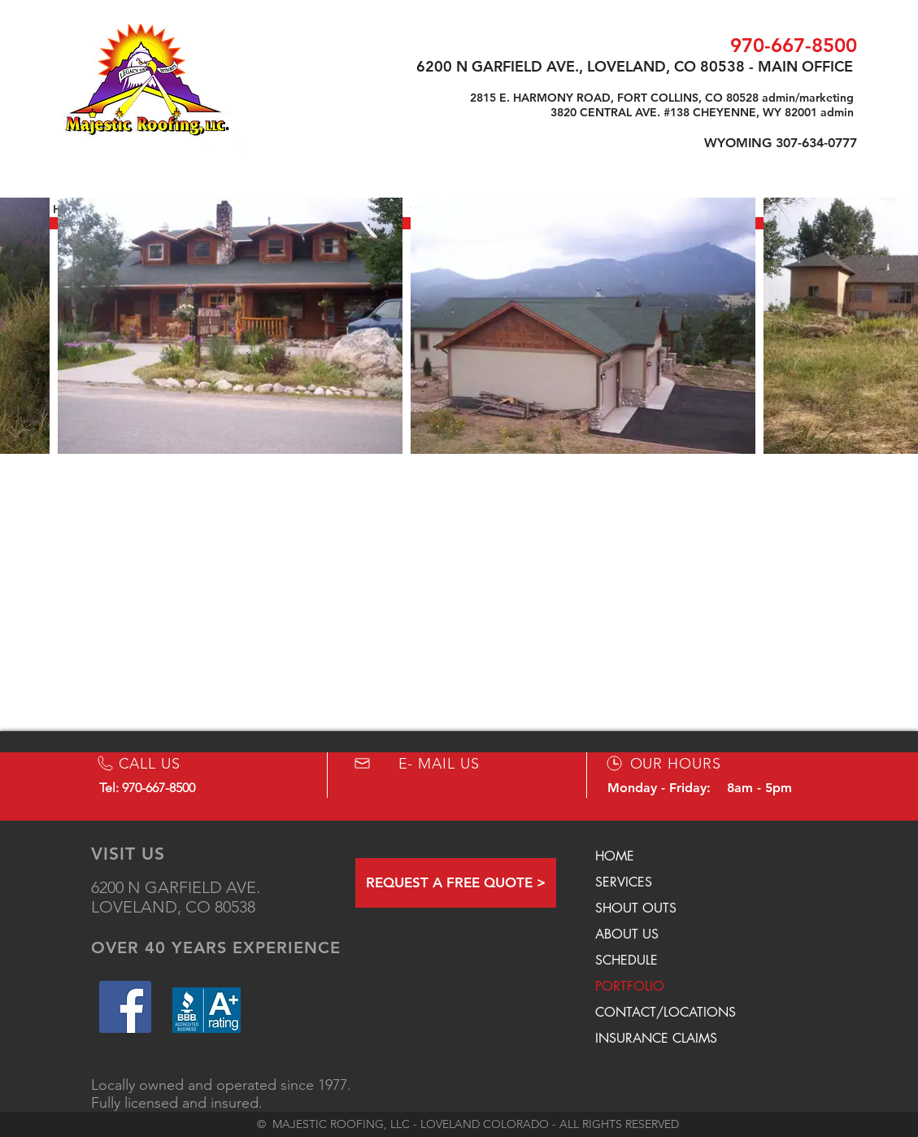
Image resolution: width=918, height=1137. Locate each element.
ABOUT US (627, 934)
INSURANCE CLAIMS (656, 1038)
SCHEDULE (626, 960)
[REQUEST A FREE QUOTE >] (455, 883)
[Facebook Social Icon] (125, 1007)
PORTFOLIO (629, 986)
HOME (614, 856)
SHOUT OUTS (636, 908)
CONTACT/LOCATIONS (665, 1012)
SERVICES (623, 882)
